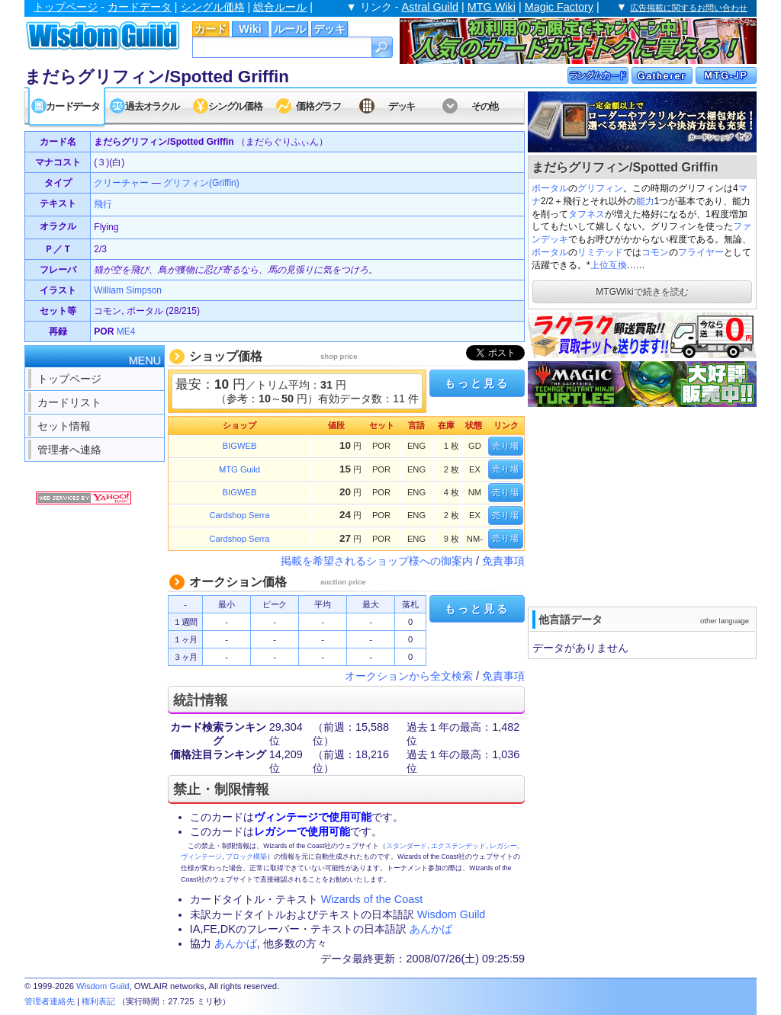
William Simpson (128, 290)
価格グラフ (318, 106)
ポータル (550, 188)
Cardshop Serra (240, 515)
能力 (645, 201)
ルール (290, 29)
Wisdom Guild (451, 914)
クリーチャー (121, 183)
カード (210, 29)
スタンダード (406, 846)
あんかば (431, 929)
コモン (655, 252)
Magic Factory (559, 7)
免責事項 (503, 561)
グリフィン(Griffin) (201, 183)
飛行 (103, 204)
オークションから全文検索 (409, 676)
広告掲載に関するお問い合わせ (688, 7)
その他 (484, 106)
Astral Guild (430, 7)
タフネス (586, 214)
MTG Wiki (492, 7)
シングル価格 (213, 7)
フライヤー (701, 252)
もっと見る (477, 383)
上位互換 (608, 265)
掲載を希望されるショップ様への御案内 (377, 561)
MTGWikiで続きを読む (642, 292)
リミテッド (600, 252)
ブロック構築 (246, 856)
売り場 (505, 445)
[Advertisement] (642, 505)
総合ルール (280, 7)
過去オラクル (151, 106)
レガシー (503, 846)
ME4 (126, 331)
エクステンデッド (458, 846)
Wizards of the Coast (372, 899)
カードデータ (140, 7)
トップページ (66, 7)
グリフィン (600, 188)
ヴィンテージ (201, 856)
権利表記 (98, 1001)
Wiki (250, 29)
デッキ (329, 29)
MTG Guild (239, 469)
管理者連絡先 (49, 1001)
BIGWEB (240, 445)
